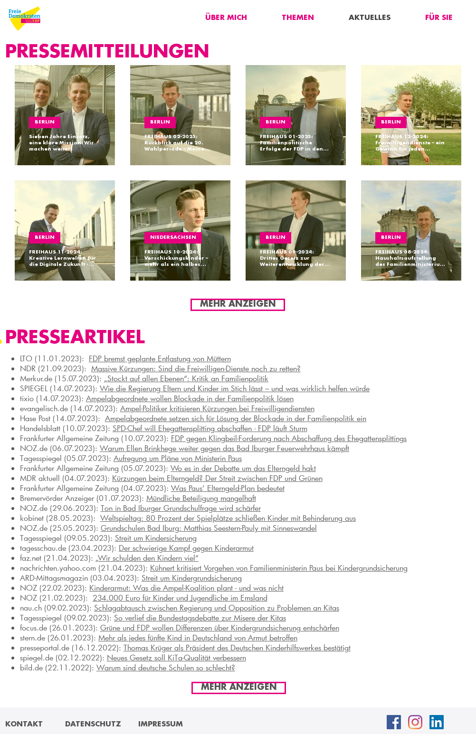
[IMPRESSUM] (160, 724)
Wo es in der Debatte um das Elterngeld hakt (243, 468)
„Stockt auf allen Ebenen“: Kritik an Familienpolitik (186, 378)
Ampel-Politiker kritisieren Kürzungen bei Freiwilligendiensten (217, 408)
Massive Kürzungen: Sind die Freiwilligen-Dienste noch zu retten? (196, 368)
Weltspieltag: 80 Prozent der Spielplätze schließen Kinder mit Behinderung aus (228, 518)
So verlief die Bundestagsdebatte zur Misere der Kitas (200, 617)
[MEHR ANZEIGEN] (237, 305)
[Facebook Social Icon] (394, 722)
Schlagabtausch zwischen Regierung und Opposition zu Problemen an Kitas (216, 607)
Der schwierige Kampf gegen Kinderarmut (186, 548)
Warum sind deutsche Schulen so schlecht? (165, 667)
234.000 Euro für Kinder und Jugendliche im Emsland (180, 597)
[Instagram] (415, 722)
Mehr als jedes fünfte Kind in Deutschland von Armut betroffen (197, 637)
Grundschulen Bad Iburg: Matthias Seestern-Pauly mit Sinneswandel (209, 528)
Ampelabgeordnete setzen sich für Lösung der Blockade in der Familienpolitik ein (235, 418)
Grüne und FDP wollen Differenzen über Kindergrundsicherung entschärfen (219, 627)
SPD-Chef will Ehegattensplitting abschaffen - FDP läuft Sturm (210, 428)
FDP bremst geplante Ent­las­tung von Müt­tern (160, 358)
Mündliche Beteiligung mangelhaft (201, 498)
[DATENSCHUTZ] (93, 724)
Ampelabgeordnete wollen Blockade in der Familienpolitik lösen (190, 398)
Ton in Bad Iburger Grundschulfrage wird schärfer (181, 508)
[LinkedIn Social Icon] (436, 722)
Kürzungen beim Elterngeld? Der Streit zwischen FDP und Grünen (217, 478)
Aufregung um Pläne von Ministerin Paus (178, 458)
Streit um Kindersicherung (156, 538)
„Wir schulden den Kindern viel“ (147, 558)
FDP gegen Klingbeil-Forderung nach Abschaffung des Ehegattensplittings (289, 438)
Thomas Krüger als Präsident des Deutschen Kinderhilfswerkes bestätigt (237, 647)
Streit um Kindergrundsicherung (192, 578)
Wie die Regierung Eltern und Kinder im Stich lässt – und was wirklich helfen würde (235, 388)
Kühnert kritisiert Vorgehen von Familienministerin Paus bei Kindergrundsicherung (279, 568)
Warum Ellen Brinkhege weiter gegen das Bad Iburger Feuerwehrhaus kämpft (224, 448)
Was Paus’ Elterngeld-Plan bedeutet (228, 488)
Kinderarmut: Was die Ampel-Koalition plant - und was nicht (186, 588)
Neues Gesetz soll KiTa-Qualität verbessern (176, 657)
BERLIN (45, 122)
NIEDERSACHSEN (173, 237)
